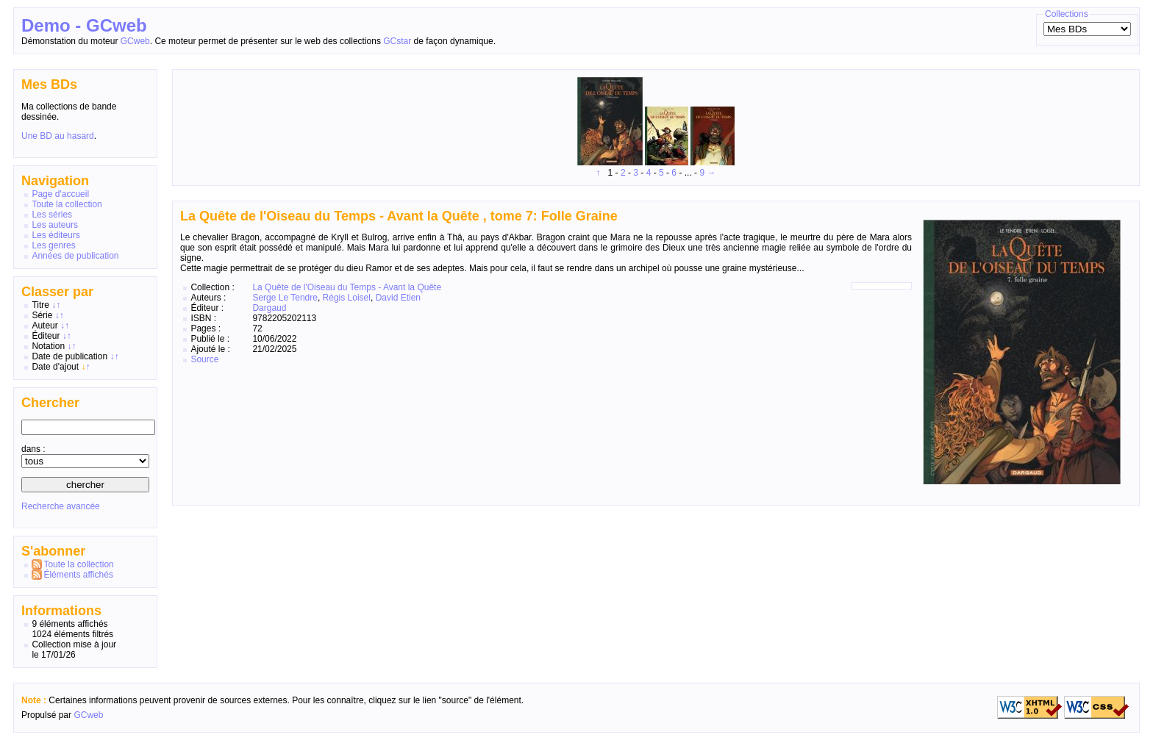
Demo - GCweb (84, 25)
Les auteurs (55, 225)
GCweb (135, 41)
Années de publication (75, 256)
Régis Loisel (347, 297)
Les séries (52, 214)
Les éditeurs (55, 235)
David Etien (398, 297)
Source (204, 359)
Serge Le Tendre (285, 297)
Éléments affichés (78, 575)
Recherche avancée (60, 506)
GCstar (397, 41)
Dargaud (269, 308)
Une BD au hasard (57, 136)
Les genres (53, 245)
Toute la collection (66, 204)
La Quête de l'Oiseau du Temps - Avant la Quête (346, 287)
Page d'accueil (60, 194)
